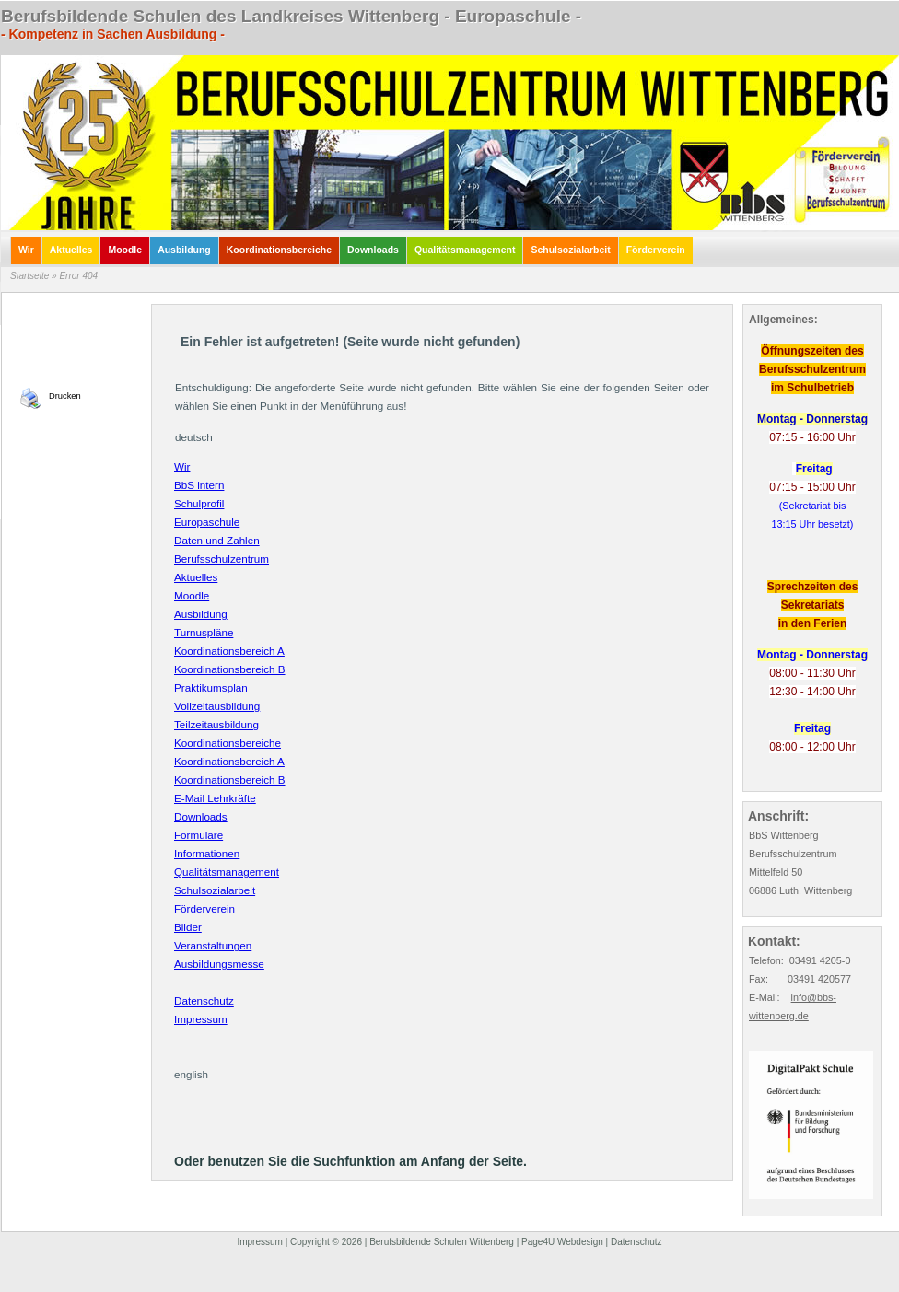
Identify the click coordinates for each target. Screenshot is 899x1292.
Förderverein (204, 908)
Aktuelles (195, 577)
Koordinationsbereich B (230, 669)
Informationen (206, 853)
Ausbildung (201, 614)
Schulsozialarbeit (214, 890)
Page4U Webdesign (562, 1242)
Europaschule (206, 522)
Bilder (188, 927)
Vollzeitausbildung (217, 706)
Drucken (65, 396)
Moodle (191, 595)
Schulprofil (199, 503)
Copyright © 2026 (326, 1242)
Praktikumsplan (211, 687)
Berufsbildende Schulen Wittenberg (441, 1242)
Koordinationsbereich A (229, 651)
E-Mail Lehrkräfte (215, 798)
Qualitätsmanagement (226, 872)
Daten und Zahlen (217, 540)
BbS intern (199, 485)
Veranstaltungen (212, 945)
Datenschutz (204, 1001)
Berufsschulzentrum (221, 559)
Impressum (201, 1019)
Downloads (201, 816)
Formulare (198, 835)
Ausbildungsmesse (219, 964)
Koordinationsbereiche (227, 743)
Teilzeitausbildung (216, 724)
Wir (182, 466)
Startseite (29, 276)
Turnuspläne (203, 632)
